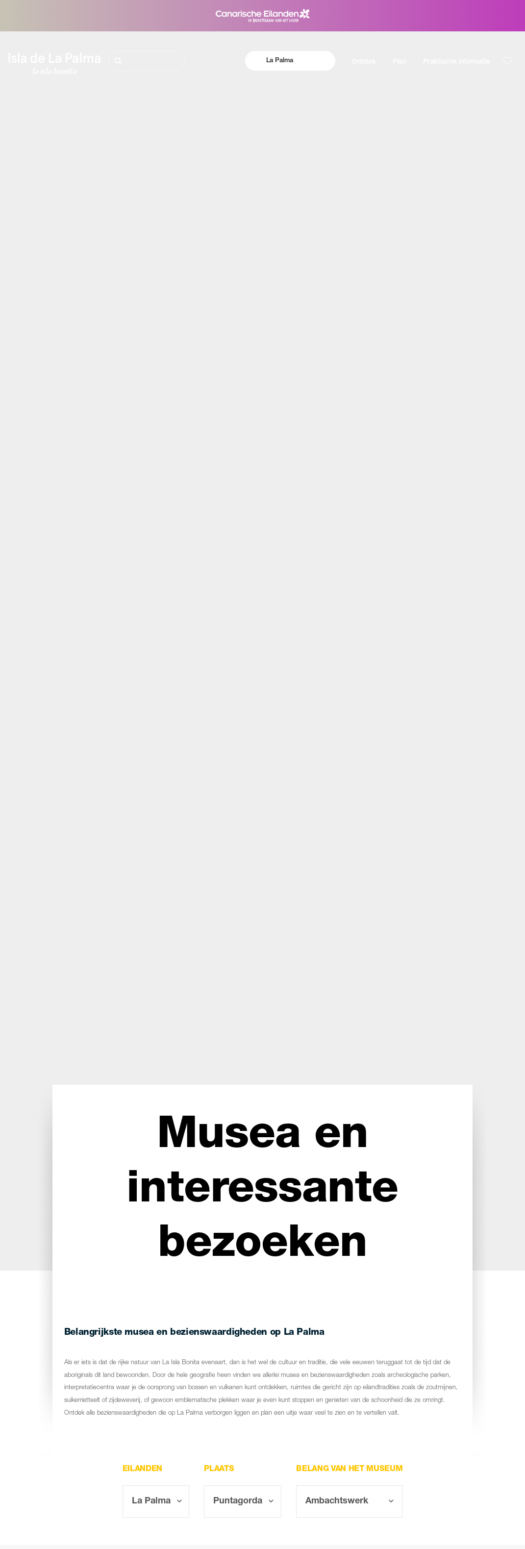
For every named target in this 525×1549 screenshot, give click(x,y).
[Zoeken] (147, 61)
